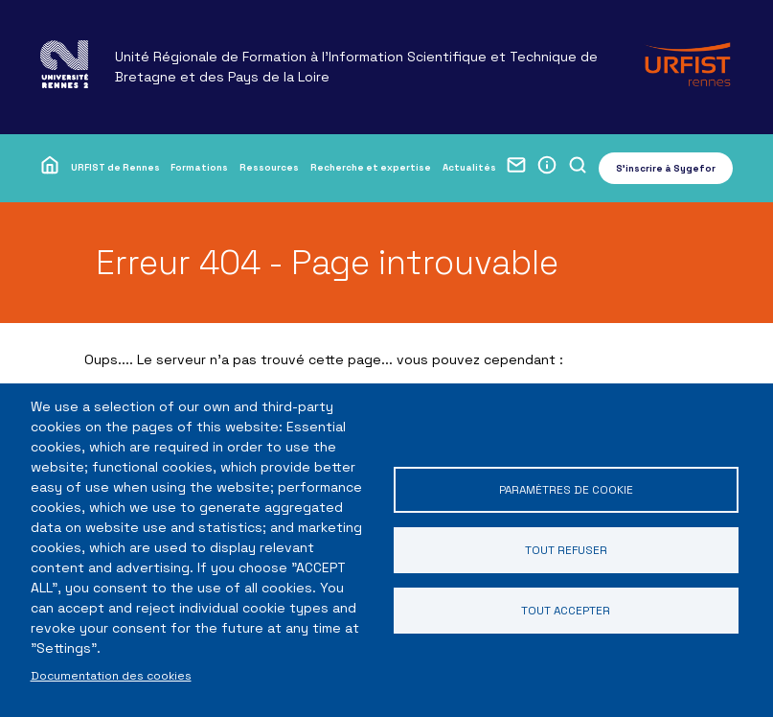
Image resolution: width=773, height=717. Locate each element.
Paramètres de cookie (566, 489)
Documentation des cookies (111, 675)
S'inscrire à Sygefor (666, 168)
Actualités (469, 167)
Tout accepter (565, 610)
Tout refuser (566, 550)
